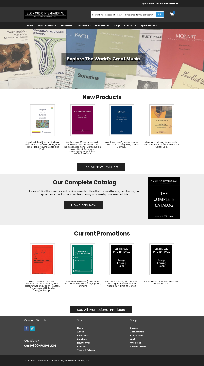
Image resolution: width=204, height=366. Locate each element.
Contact (81, 346)
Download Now (83, 205)
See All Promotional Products (101, 309)
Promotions (136, 335)
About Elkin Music (47, 25)
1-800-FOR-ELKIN (168, 3)
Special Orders (149, 25)
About (80, 331)
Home (29, 25)
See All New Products (101, 167)
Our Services (84, 25)
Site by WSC (84, 360)
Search (134, 328)
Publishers (66, 25)
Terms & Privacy (86, 350)
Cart (132, 339)
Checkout (135, 342)
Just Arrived (137, 331)
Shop (117, 25)
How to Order (102, 25)
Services (82, 339)
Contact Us (130, 25)
